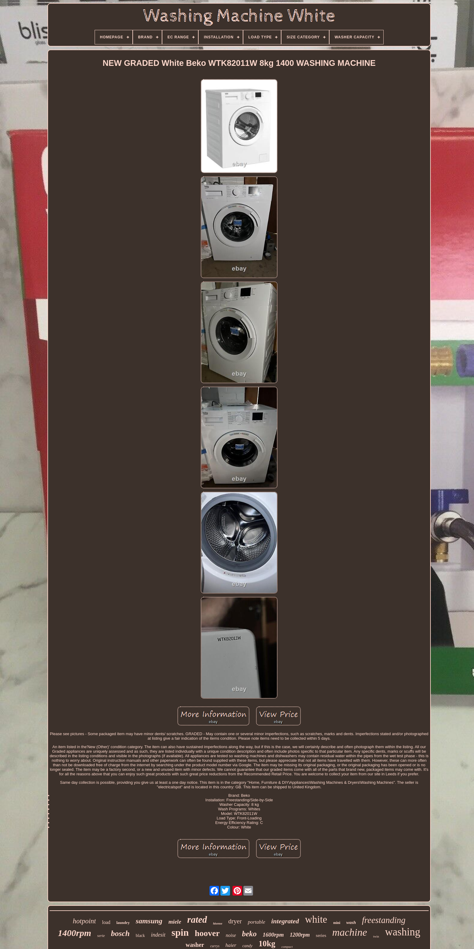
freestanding (383, 920)
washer (195, 944)
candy (247, 946)
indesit (158, 935)
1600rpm (273, 934)
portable (256, 922)
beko (249, 934)
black (140, 935)
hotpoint (84, 921)
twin (376, 936)
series (321, 935)
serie (101, 935)
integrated (285, 921)
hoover (207, 933)
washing (402, 932)
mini (336, 923)
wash (351, 922)
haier (231, 945)
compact (287, 946)
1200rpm (300, 935)
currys (214, 946)
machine (349, 932)
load (106, 922)
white (316, 919)
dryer (235, 921)
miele (174, 921)
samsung (149, 921)
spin (180, 932)
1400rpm (74, 933)
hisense (217, 923)
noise (231, 935)
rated (197, 919)
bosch (120, 933)
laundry (123, 922)
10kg (266, 943)
